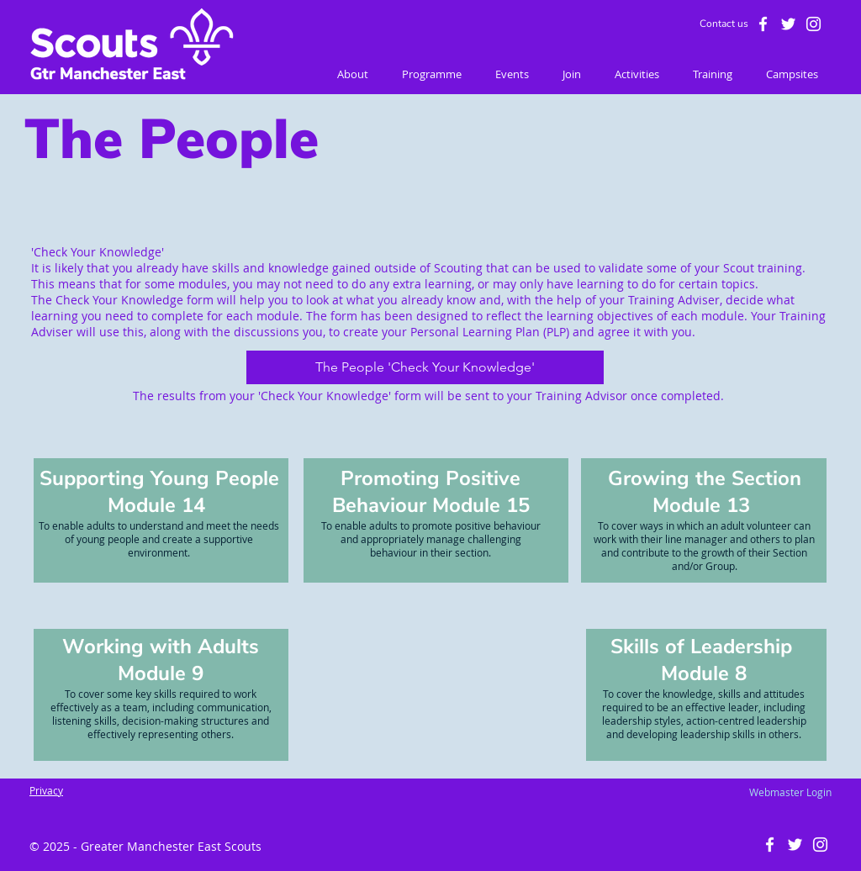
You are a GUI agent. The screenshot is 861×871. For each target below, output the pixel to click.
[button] (352, 74)
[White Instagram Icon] (813, 24)
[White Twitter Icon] (788, 24)
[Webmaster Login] (790, 792)
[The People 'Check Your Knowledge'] (425, 367)
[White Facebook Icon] (763, 24)
